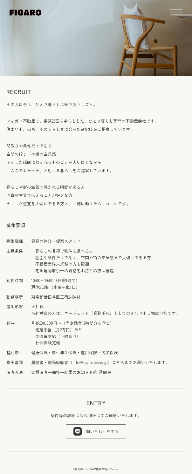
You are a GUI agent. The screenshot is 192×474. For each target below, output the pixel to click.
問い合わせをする (96, 431)
